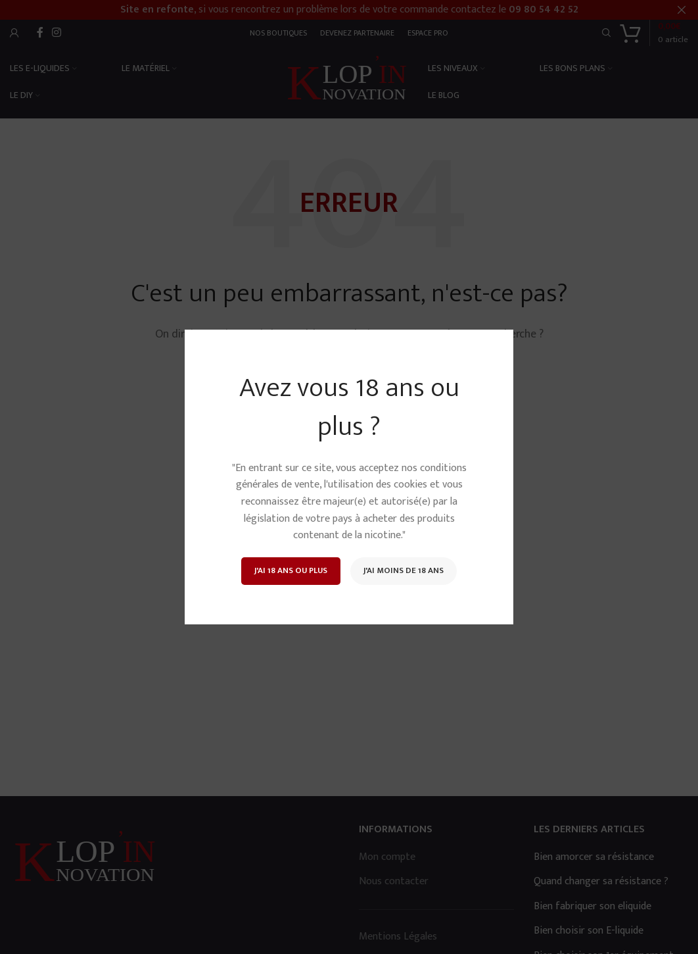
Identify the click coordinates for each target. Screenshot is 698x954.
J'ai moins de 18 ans (403, 570)
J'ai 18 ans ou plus (290, 570)
